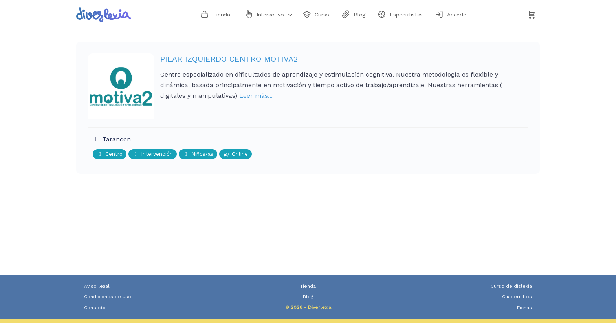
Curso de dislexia (511, 286)
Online (235, 154)
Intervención (152, 154)
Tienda (308, 286)
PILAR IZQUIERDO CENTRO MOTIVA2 (229, 59)
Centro (110, 154)
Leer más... (256, 95)
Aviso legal (97, 286)
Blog (308, 296)
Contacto (95, 307)
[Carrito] (531, 15)
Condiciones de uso (107, 296)
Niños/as (198, 154)
